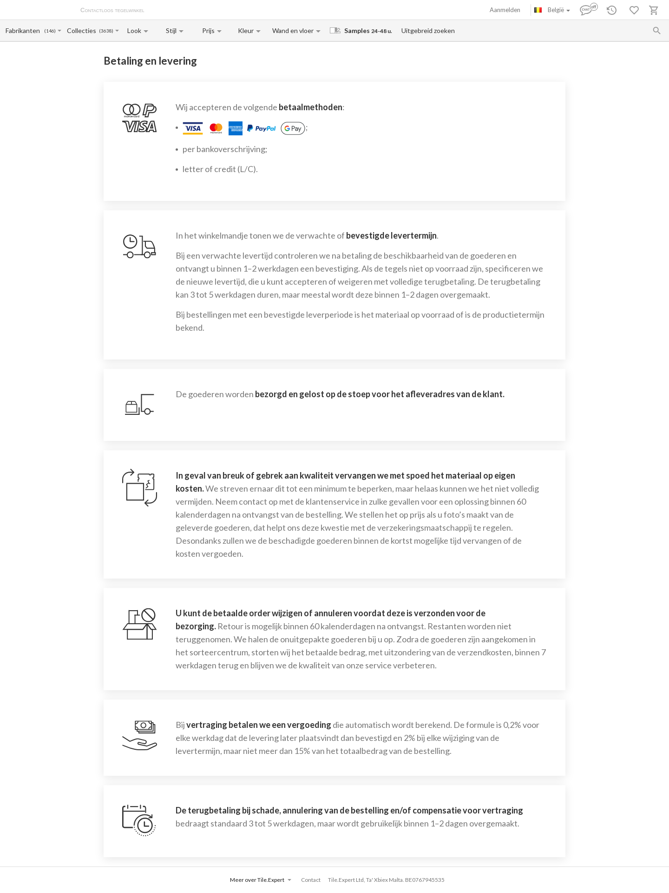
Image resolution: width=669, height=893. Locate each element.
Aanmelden (505, 9)
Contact (311, 879)
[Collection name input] (82, 30)
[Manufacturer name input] (24, 30)
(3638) (106, 30)
